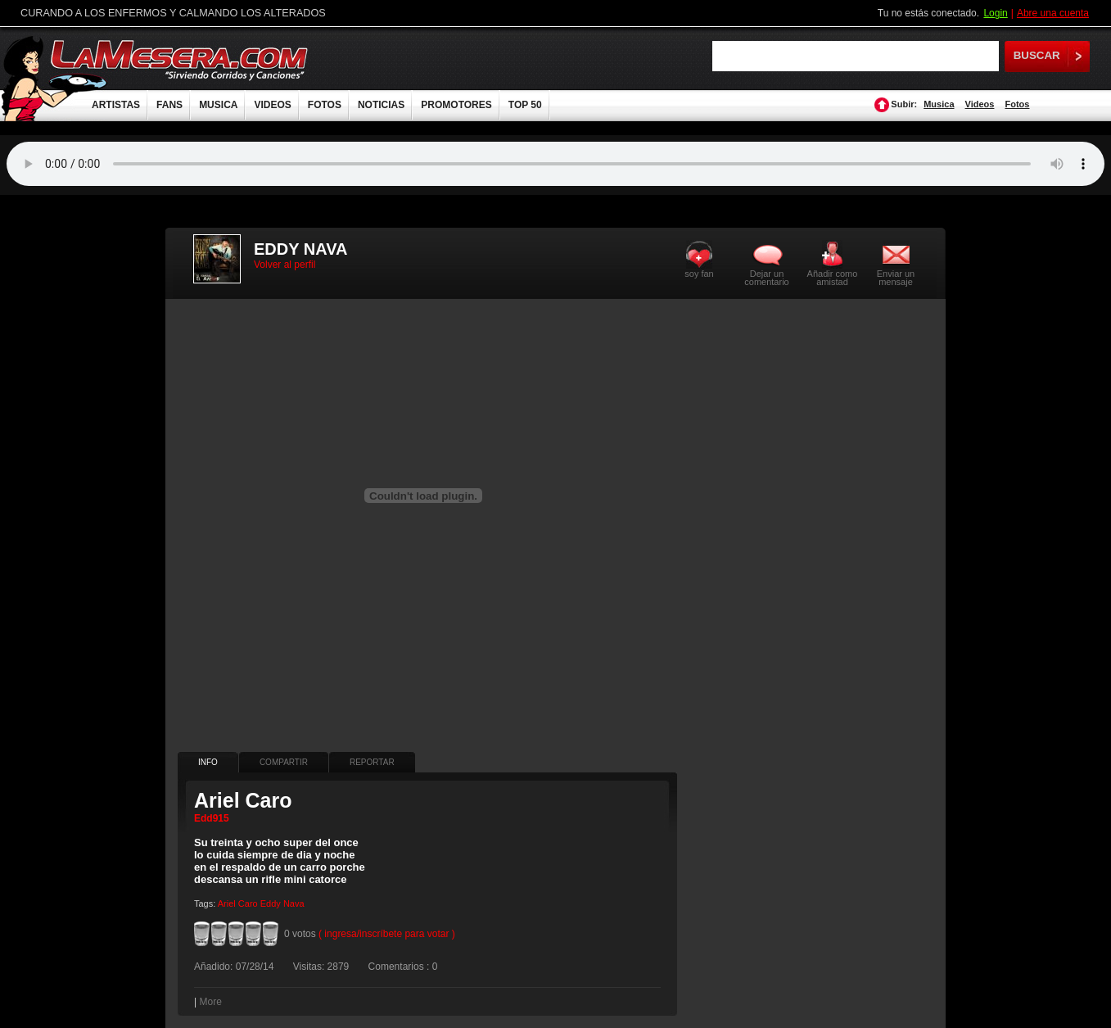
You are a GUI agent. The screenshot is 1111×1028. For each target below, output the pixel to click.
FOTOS (324, 105)
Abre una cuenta (1053, 13)
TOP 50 (525, 105)
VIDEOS (272, 105)
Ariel (227, 903)
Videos (980, 104)
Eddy (270, 903)
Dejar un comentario (766, 278)
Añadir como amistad (832, 277)
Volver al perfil (284, 264)
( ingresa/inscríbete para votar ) (386, 934)
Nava (294, 903)
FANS (169, 105)
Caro (248, 903)
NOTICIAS (381, 105)
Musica (939, 104)
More (210, 1002)
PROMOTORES (456, 105)
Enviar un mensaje (896, 277)
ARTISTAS (116, 105)
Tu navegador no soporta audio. (555, 164)
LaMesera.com (180, 59)
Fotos (1017, 104)
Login (995, 13)
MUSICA (218, 105)
